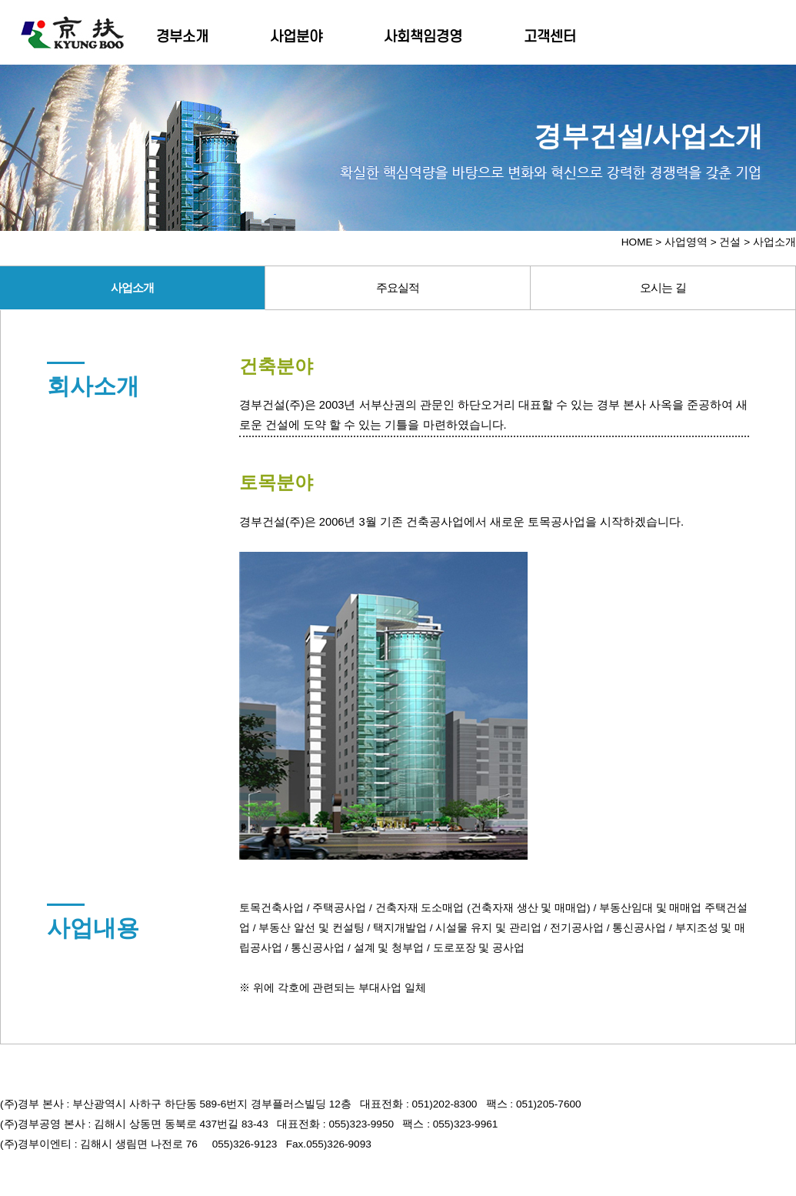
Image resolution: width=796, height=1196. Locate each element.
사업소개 (132, 287)
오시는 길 (662, 287)
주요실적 (397, 287)
